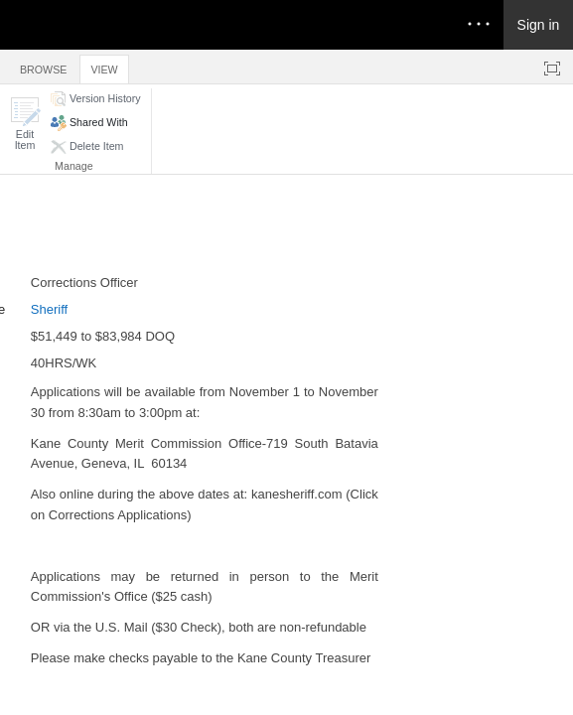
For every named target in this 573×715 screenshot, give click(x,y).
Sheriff (49, 309)
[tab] (43, 66)
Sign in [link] (538, 25)
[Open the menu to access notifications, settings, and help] (478, 25)
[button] (25, 123)
